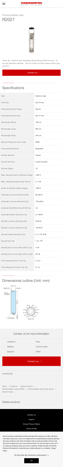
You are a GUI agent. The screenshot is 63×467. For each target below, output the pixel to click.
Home (4, 386)
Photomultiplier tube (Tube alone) (41, 389)
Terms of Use (31, 429)
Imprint (31, 419)
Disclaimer (6, 374)
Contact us (31, 415)
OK (31, 460)
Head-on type (7, 392)
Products (13, 386)
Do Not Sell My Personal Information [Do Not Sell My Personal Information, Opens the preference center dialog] (30, 455)
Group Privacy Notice (31, 424)
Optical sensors (26, 386)
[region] (31, 449)
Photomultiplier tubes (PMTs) (13, 389)
